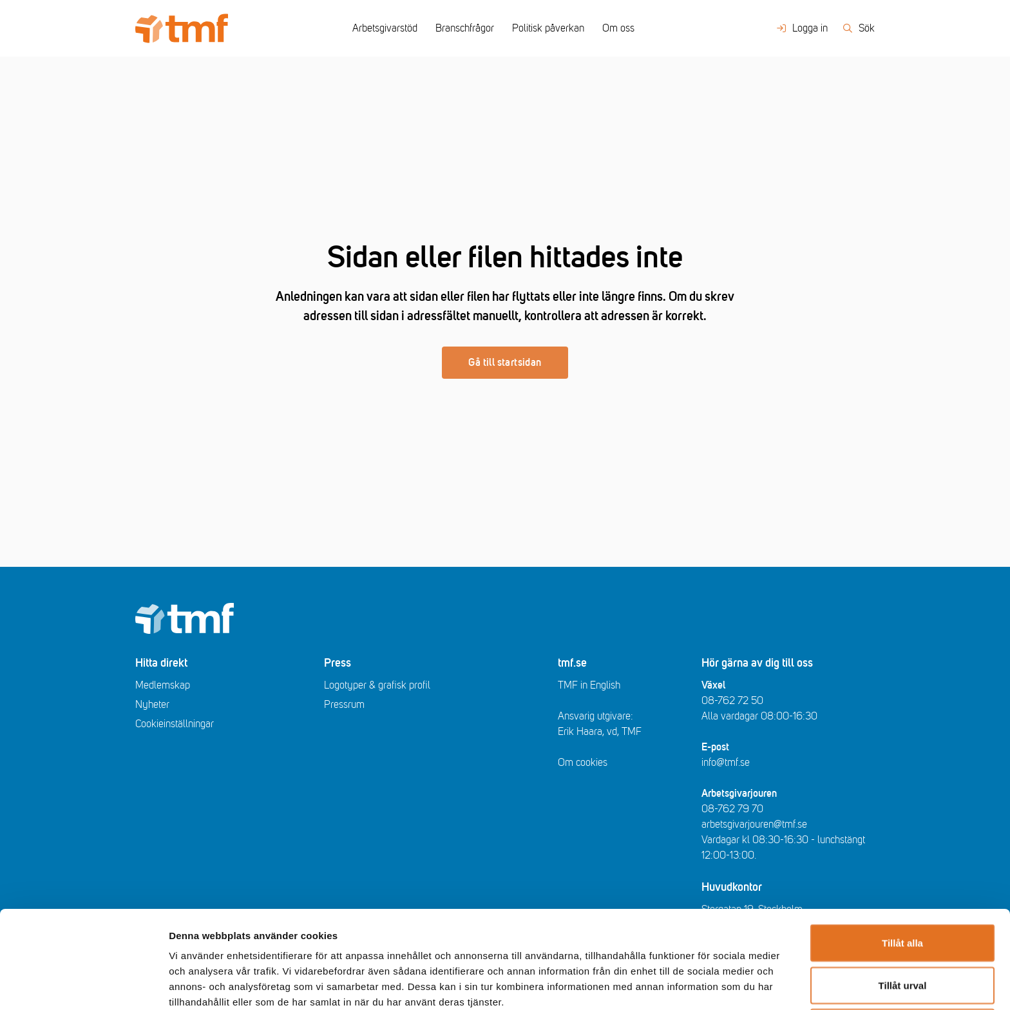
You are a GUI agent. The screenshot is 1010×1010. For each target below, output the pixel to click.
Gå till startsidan (504, 362)
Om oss (618, 28)
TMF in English (589, 685)
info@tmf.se (725, 762)
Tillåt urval (903, 893)
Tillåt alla (902, 851)
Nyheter (152, 704)
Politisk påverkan (548, 28)
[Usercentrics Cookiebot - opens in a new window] (83, 985)
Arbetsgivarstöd (384, 28)
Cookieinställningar (174, 724)
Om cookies (582, 762)
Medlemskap (162, 685)
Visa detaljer (700, 984)
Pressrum (344, 704)
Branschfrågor (464, 28)
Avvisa (902, 935)
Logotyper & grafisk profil (377, 685)
